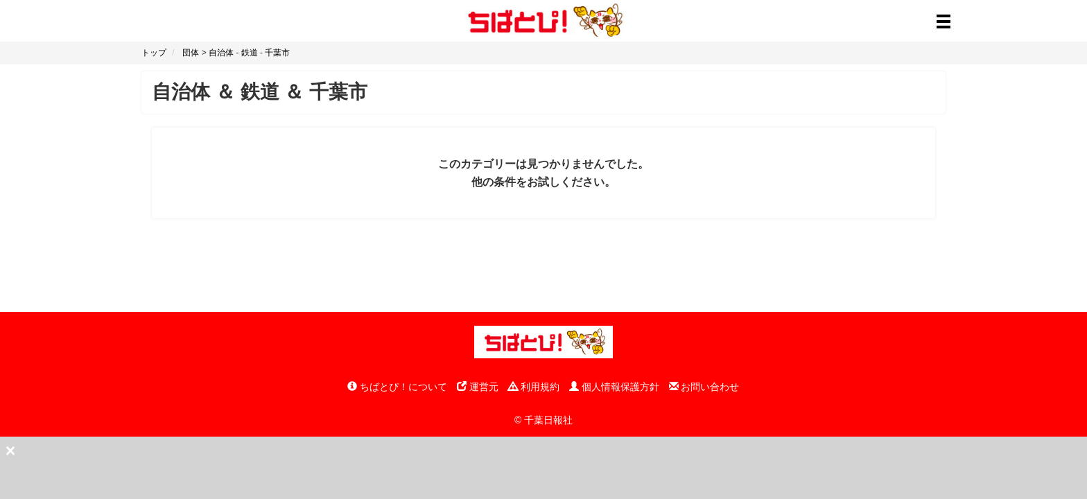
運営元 (477, 386)
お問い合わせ (704, 386)
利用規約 (533, 386)
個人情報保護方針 (614, 386)
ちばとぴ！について (397, 386)
